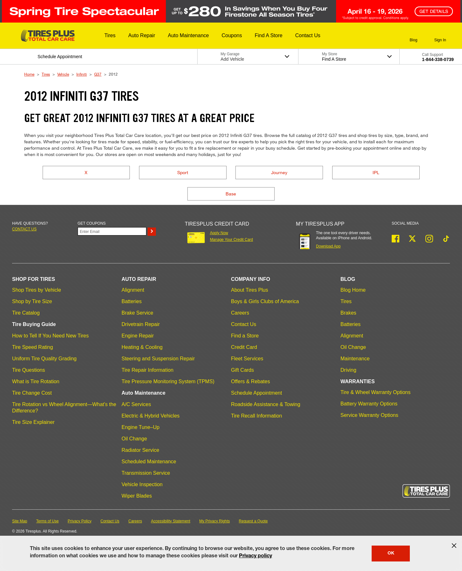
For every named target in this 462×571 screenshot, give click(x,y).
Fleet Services (247, 358)
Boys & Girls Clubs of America (265, 301)
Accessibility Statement (170, 521)
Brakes (348, 313)
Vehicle (63, 74)
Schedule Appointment (256, 393)
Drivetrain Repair (141, 324)
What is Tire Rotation (36, 381)
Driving (348, 370)
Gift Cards (242, 370)
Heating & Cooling (142, 347)
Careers (240, 313)
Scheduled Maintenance (149, 461)
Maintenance (355, 358)
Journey (279, 172)
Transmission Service (146, 473)
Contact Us (243, 324)
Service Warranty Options (369, 415)
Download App (328, 246)
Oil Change (134, 438)
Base (231, 193)
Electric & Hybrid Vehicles (150, 415)
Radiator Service (140, 450)
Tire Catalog (26, 313)
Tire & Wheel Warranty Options (375, 392)
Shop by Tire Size (32, 301)
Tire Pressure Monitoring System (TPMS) (168, 381)
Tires (46, 74)
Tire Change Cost (32, 393)
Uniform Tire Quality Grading (44, 358)
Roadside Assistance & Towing (265, 404)
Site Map (19, 521)
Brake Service (137, 313)
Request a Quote (253, 521)
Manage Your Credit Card (231, 239)
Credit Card (244, 347)
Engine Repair (138, 335)
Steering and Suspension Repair (158, 358)
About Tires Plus (249, 290)
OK (391, 553)
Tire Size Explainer (33, 422)
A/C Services (136, 404)
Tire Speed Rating (32, 347)
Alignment (133, 290)
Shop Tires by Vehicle (36, 290)
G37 (98, 74)
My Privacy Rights (214, 521)
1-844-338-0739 (438, 59)
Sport (182, 172)
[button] (110, 35)
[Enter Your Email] (112, 231)
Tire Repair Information (147, 370)
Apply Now (219, 233)
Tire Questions (28, 370)
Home (29, 74)
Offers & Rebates (250, 381)
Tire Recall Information (256, 415)
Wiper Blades (137, 496)
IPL (376, 172)
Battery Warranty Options (368, 403)
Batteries (132, 301)
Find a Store (245, 335)
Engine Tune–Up (140, 427)
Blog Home (353, 290)
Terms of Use (47, 521)
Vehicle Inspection (142, 484)
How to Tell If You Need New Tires (50, 335)
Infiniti (81, 74)
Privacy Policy (80, 521)
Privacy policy (255, 556)
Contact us (24, 229)
